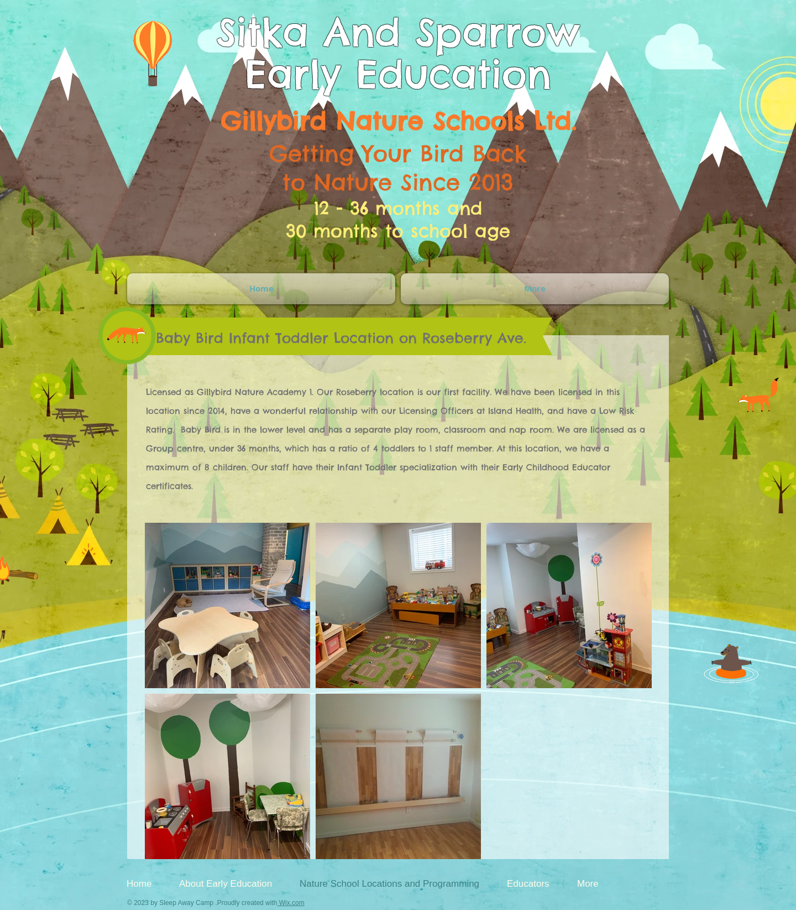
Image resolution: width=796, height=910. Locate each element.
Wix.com (290, 903)
